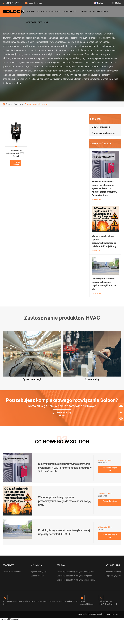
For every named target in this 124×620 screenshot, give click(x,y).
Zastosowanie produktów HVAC (62, 318)
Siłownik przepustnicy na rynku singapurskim (76, 579)
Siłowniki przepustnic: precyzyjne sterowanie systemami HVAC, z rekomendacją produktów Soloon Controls (104, 188)
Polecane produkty (113, 571)
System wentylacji (38, 571)
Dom (8, 104)
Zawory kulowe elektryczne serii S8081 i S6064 (16, 153)
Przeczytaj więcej (16, 163)
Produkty (30, 11)
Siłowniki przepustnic (101, 127)
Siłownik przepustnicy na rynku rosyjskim (74, 575)
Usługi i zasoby (69, 11)
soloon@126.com (35, 3)
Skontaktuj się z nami (36, 22)
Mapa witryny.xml (113, 575)
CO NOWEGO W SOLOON (62, 441)
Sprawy (83, 11)
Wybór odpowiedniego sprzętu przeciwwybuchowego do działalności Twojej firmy (64, 500)
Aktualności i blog (98, 11)
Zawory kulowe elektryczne (36, 104)
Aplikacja (42, 11)
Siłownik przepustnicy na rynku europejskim (75, 571)
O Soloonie (54, 11)
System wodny (37, 575)
